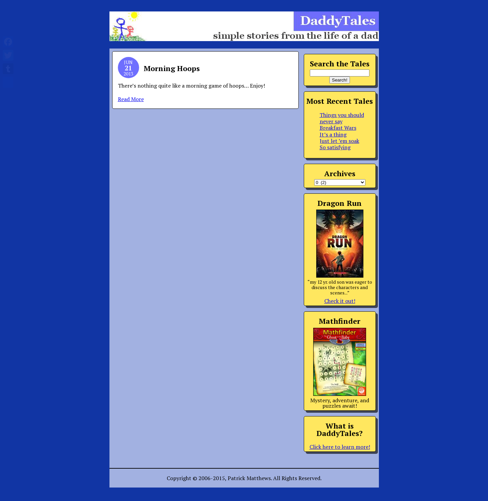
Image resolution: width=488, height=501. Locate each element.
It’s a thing (333, 134)
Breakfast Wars (338, 127)
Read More (131, 99)
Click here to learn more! (340, 446)
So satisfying (335, 147)
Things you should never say (342, 118)
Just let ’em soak (339, 141)
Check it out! (339, 301)
